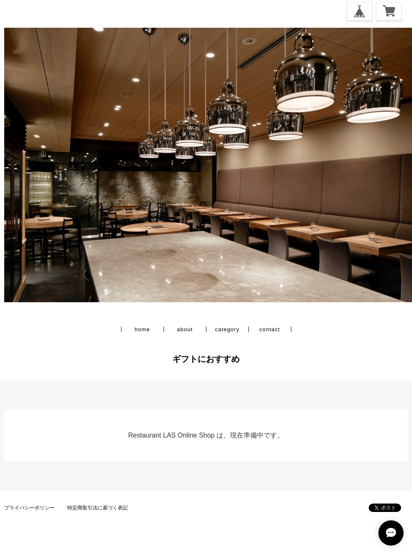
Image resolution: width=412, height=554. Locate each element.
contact (269, 329)
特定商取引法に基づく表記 (97, 508)
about (185, 329)
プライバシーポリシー (29, 508)
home (142, 329)
